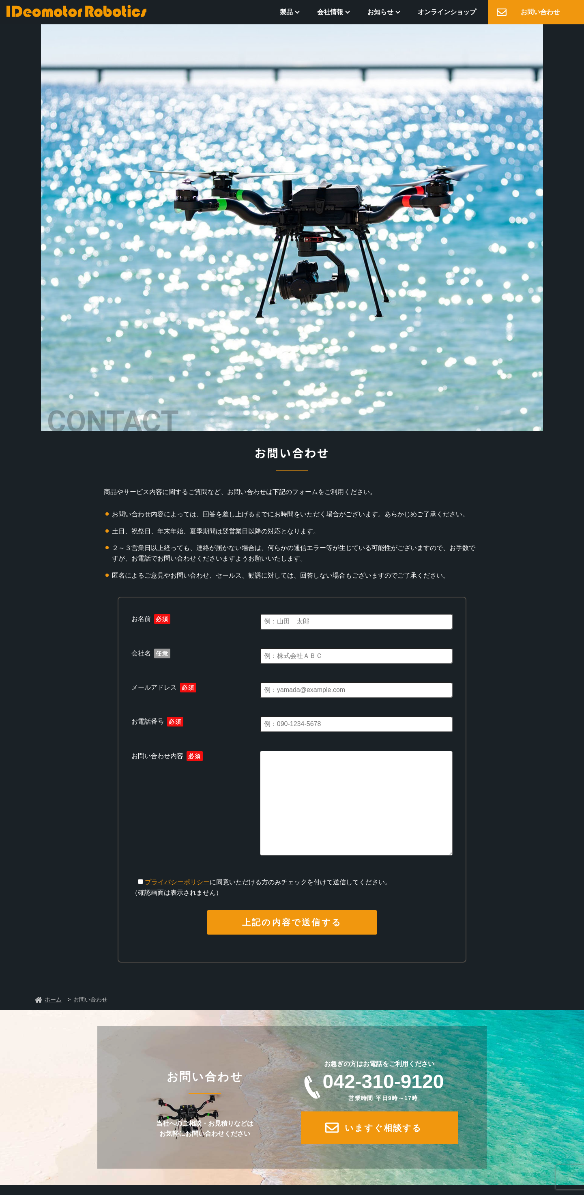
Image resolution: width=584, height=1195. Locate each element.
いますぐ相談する (383, 1128)
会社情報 (330, 12)
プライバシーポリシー (177, 882)
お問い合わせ (540, 12)
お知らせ (380, 12)
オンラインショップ (447, 12)
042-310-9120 (383, 1086)
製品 (286, 12)
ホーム (53, 999)
